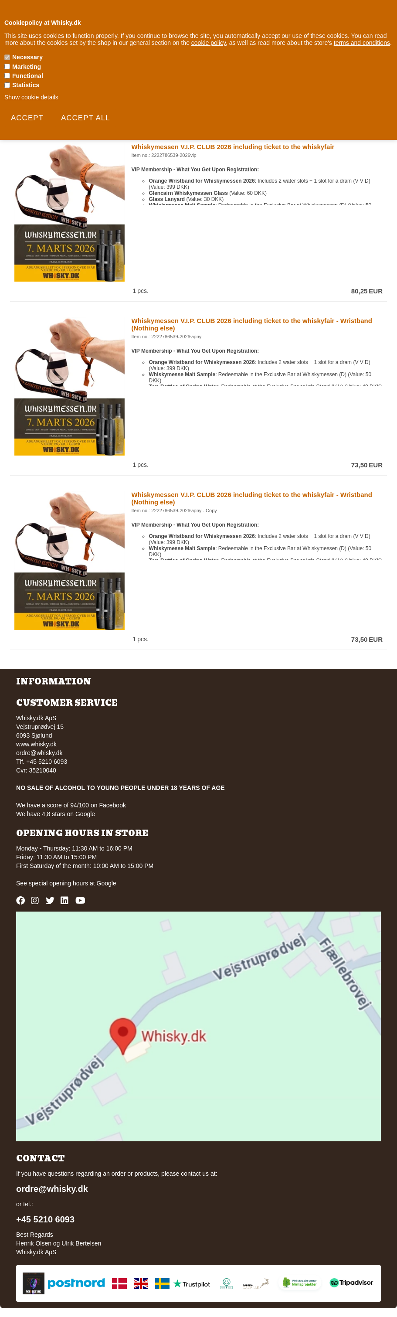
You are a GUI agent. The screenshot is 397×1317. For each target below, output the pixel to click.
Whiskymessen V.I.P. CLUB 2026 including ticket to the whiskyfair (232, 146)
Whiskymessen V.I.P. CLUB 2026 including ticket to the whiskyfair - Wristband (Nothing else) (251, 324)
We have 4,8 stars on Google (55, 813)
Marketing (26, 66)
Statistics (25, 85)
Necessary (27, 57)
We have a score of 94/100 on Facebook (71, 805)
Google (106, 883)
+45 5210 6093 (45, 1219)
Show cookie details (31, 97)
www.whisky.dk (36, 744)
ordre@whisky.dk (39, 752)
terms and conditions (362, 42)
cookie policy (208, 42)
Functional (27, 75)
